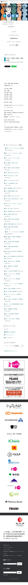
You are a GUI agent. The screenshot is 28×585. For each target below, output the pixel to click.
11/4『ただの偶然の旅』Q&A (11, 183)
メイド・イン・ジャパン (14, 41)
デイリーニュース (8, 334)
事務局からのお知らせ (9, 332)
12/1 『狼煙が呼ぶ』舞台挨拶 (11, 266)
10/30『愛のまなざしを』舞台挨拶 (12, 261)
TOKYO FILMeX (20, 62)
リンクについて (6, 549)
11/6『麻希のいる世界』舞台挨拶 (11, 167)
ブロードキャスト (8, 337)
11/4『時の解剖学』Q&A (10, 188)
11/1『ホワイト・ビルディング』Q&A (13, 203)
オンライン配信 (13, 45)
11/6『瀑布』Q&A (8, 172)
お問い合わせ (6, 545)
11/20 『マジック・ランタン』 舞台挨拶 (13, 283)
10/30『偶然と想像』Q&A (10, 224)
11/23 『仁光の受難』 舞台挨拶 (11, 313)
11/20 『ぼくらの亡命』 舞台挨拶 (12, 318)
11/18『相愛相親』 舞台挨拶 (10, 309)
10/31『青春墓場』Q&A (9, 211)
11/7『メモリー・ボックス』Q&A (12, 158)
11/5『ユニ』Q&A (8, 180)
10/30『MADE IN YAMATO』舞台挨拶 (12, 251)
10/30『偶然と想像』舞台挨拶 (11, 226)
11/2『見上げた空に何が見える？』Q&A (13, 198)
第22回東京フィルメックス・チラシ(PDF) (12, 555)
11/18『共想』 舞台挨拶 (9, 288)
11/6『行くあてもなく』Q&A (11, 175)
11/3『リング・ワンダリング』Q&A (13, 153)
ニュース (13, 31)
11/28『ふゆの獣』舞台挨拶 (10, 271)
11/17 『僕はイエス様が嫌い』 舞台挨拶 (13, 299)
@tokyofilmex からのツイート (10, 350)
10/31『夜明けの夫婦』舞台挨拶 (11, 219)
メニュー (4, 2)
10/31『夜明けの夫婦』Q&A (10, 214)
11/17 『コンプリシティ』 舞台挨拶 (12, 294)
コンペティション (14, 35)
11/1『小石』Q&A (8, 208)
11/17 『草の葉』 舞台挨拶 (10, 291)
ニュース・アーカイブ (9, 345)
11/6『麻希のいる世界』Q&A (11, 162)
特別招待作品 (14, 38)
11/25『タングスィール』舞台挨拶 (12, 278)
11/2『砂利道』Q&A (9, 195)
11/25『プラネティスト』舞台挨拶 (12, 273)
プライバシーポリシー (8, 547)
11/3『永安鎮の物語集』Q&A (11, 191)
